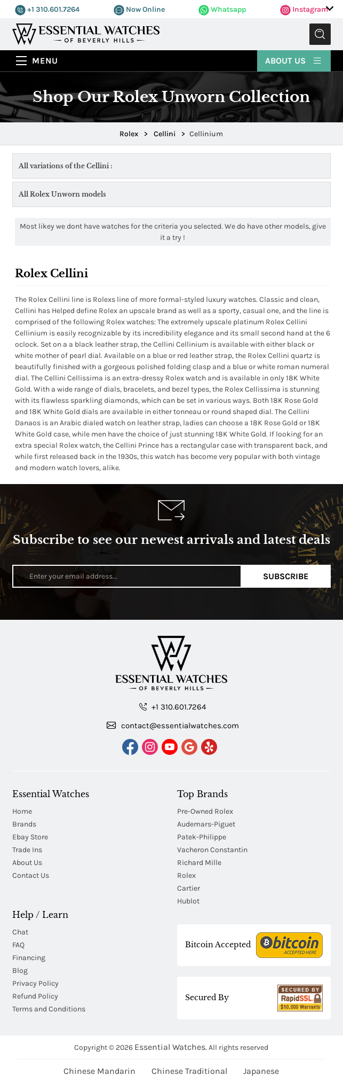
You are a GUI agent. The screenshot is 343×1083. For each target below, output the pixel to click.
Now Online (139, 9)
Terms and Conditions (48, 1009)
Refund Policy (35, 996)
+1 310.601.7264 (47, 9)
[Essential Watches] (85, 33)
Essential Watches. (170, 1047)
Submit (320, 34)
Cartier (188, 888)
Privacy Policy (35, 983)
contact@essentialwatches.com (173, 725)
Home (22, 811)
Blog (20, 970)
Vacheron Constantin (212, 849)
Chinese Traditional (189, 1071)
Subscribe (285, 576)
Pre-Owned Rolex (205, 811)
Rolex (186, 875)
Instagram (304, 9)
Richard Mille (199, 862)
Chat (20, 932)
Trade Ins (27, 849)
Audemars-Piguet (206, 824)
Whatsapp (222, 9)
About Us (294, 60)
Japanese (261, 1071)
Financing (28, 957)
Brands (24, 824)
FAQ (18, 944)
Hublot (188, 901)
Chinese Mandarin (99, 1071)
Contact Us (30, 875)
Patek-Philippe (201, 837)
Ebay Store (30, 837)
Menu (45, 61)
